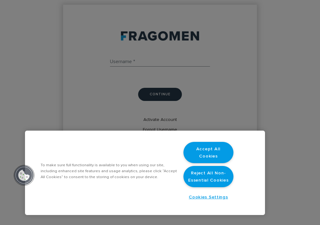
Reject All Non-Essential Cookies (208, 176)
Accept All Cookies (208, 152)
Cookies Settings (208, 197)
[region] (145, 173)
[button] (24, 175)
